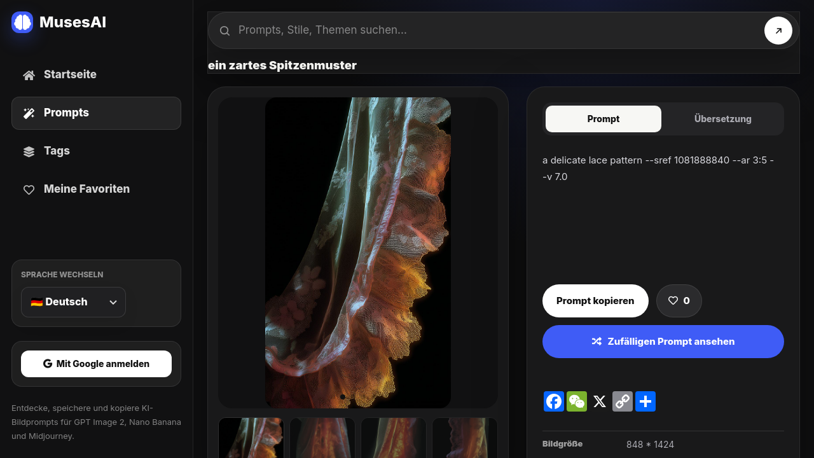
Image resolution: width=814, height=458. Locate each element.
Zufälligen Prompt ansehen (663, 341)
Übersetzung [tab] (723, 118)
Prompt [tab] (604, 118)
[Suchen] (778, 31)
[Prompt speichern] (679, 300)
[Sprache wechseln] (73, 302)
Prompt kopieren (595, 301)
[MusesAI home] (96, 22)
